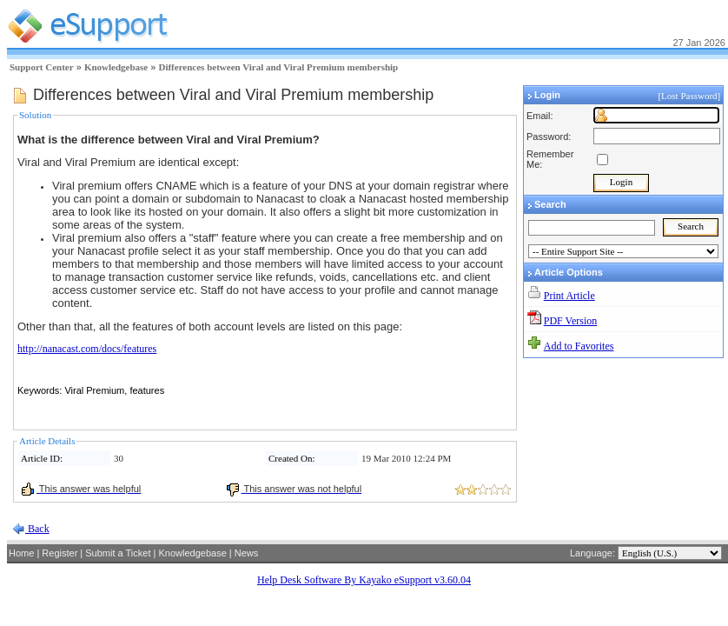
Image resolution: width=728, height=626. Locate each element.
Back (37, 529)
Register (59, 553)
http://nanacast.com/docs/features (86, 349)
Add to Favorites (579, 346)
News (247, 553)
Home (21, 553)
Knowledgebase (116, 67)
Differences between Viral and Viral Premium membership (278, 67)
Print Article (569, 296)
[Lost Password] (690, 95)
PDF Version (570, 321)
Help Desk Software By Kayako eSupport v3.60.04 (364, 580)
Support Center (42, 67)
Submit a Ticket (117, 553)
